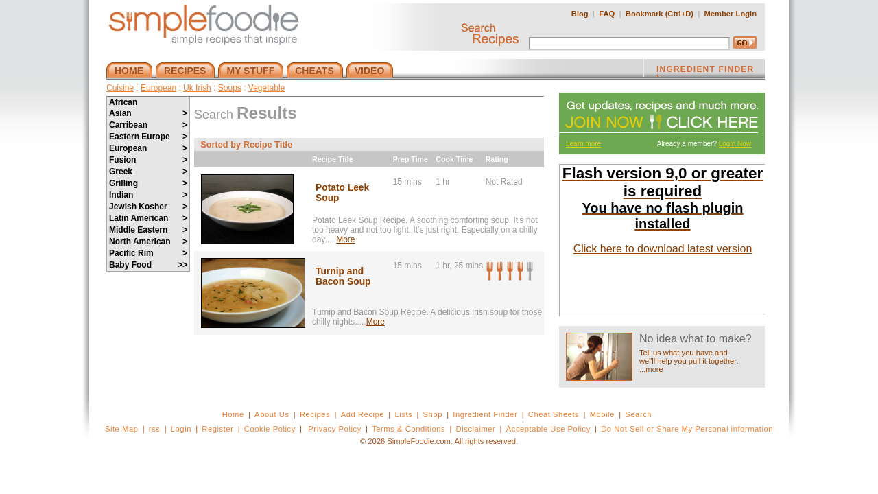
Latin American (148, 218)
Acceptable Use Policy (548, 429)
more (654, 369)
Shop (432, 414)
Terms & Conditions (408, 429)
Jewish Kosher (148, 206)
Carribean (148, 125)
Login (181, 429)
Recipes (315, 414)
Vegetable (266, 88)
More (345, 239)
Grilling (148, 183)
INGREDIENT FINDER (705, 70)
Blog (580, 14)
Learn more (583, 144)
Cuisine (120, 88)
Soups (229, 88)
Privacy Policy (334, 429)
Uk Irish (197, 88)
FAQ (607, 14)
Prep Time (410, 159)
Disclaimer (476, 429)
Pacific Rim (148, 253)
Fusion (148, 160)
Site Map (122, 429)
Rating (497, 159)
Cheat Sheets (554, 414)
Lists (403, 414)
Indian (148, 195)
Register (217, 429)
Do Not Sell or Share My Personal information (687, 429)
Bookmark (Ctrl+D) (659, 14)
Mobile (602, 414)
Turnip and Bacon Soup (343, 276)
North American (148, 241)
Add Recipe (362, 414)
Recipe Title (332, 159)
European (158, 88)
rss (155, 429)
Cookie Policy (270, 429)
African (123, 102)
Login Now (735, 144)
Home (233, 414)
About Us (271, 414)
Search (638, 414)
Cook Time (454, 159)
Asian (148, 113)
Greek (148, 171)
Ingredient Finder (485, 414)
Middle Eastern (148, 230)
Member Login (730, 14)
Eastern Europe (148, 136)
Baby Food (148, 265)
